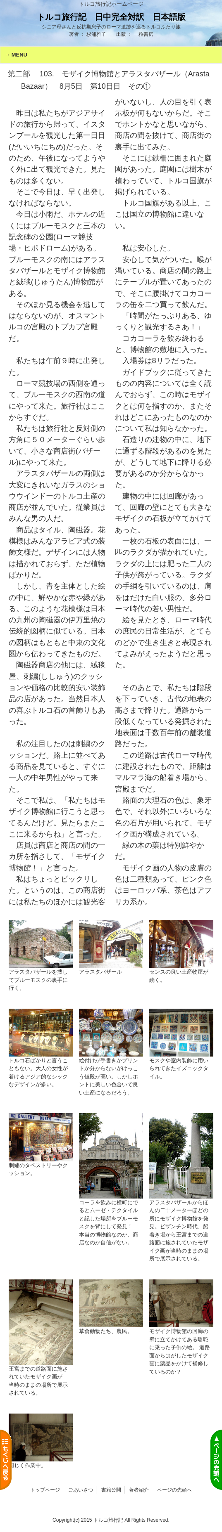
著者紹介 (139, 1490)
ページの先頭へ (174, 1490)
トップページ (45, 1490)
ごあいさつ (80, 1490)
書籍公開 (111, 1490)
